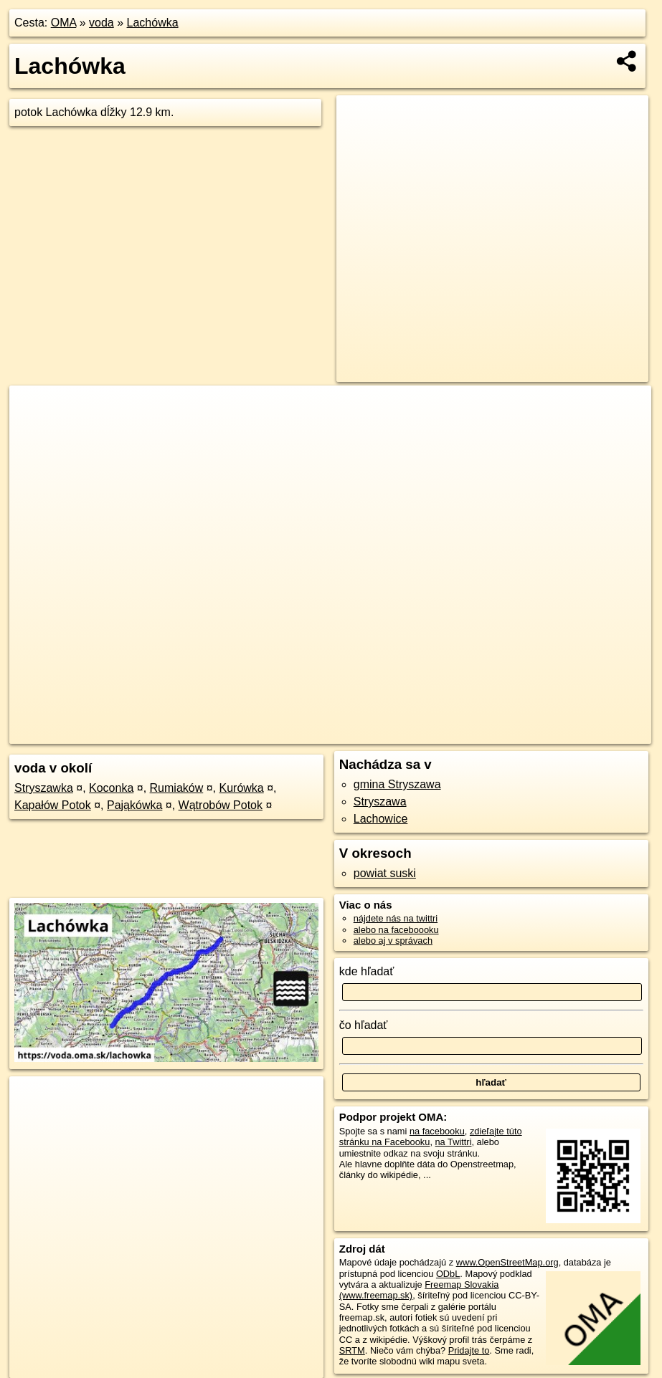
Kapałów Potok (52, 805)
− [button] (34, 432)
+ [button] (34, 410)
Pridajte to (469, 1350)
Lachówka (153, 22)
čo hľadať (363, 1025)
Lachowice (381, 819)
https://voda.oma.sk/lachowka (591, 733)
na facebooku (437, 1131)
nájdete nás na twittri (396, 918)
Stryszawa (380, 801)
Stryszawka (43, 788)
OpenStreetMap (413, 733)
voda (101, 22)
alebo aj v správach (393, 940)
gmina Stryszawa (397, 784)
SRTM (352, 1350)
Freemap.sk (487, 733)
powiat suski (385, 873)
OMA (64, 22)
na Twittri (453, 1142)
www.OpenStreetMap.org (507, 1262)
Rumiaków (177, 788)
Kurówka (241, 788)
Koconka (111, 788)
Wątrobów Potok (221, 805)
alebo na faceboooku (396, 929)
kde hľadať (366, 971)
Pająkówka (134, 805)
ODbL (448, 1273)
